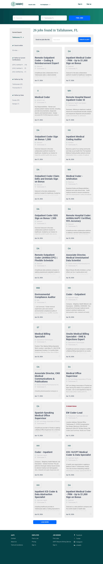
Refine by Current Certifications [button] (18, 59)
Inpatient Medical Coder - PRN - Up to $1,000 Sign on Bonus (78, 60)
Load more (45, 522)
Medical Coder (42, 97)
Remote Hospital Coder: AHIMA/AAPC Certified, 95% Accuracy (78, 218)
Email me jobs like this (43, 39)
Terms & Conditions (17, 545)
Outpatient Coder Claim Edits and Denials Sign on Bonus (47, 179)
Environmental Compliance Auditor (45, 296)
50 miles (15, 50)
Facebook (79, 535)
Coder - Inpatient (43, 452)
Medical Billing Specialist (42, 335)
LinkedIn (78, 545)
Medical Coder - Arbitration (74, 177)
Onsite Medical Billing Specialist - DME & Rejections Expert (77, 336)
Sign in (80, 4)
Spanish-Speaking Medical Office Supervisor (44, 415)
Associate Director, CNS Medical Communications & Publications (47, 377)
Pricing (34, 542)
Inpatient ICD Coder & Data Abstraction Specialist (46, 494)
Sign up (89, 4)
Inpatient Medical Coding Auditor (75, 138)
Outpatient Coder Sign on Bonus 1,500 (46, 138)
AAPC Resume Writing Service (62, 542)
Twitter (78, 538)
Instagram (79, 542)
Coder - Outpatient (75, 294)
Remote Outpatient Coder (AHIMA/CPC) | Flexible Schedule (46, 258)
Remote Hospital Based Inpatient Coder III (78, 98)
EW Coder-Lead (74, 412)
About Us (14, 542)
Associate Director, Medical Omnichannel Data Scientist (77, 258)
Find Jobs (79, 18)
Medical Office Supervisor (73, 374)
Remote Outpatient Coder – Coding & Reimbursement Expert (47, 60)
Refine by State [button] (19, 95)
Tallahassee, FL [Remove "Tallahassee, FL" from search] (17, 37)
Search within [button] (18, 45)
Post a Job (35, 538)
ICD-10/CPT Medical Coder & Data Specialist (78, 453)
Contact (13, 538)
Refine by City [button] (18, 79)
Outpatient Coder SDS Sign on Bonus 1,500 (46, 217)
